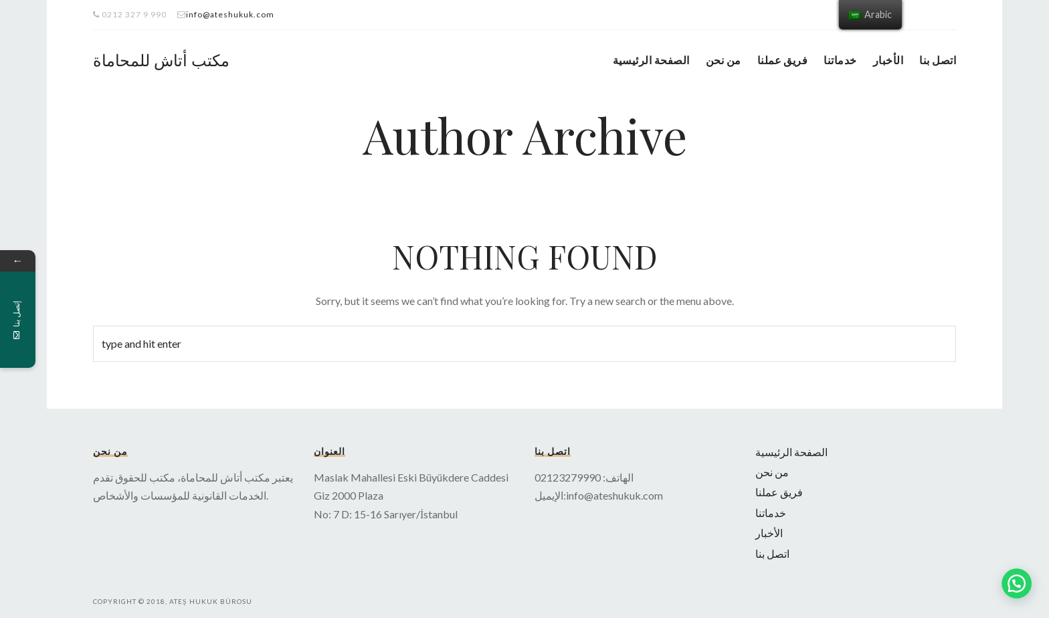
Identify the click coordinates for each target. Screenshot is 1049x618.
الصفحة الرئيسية (651, 60)
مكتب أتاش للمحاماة (161, 59)
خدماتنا (840, 60)
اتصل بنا (937, 60)
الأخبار (888, 60)
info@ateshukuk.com (230, 14)
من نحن (723, 60)
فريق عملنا (782, 60)
